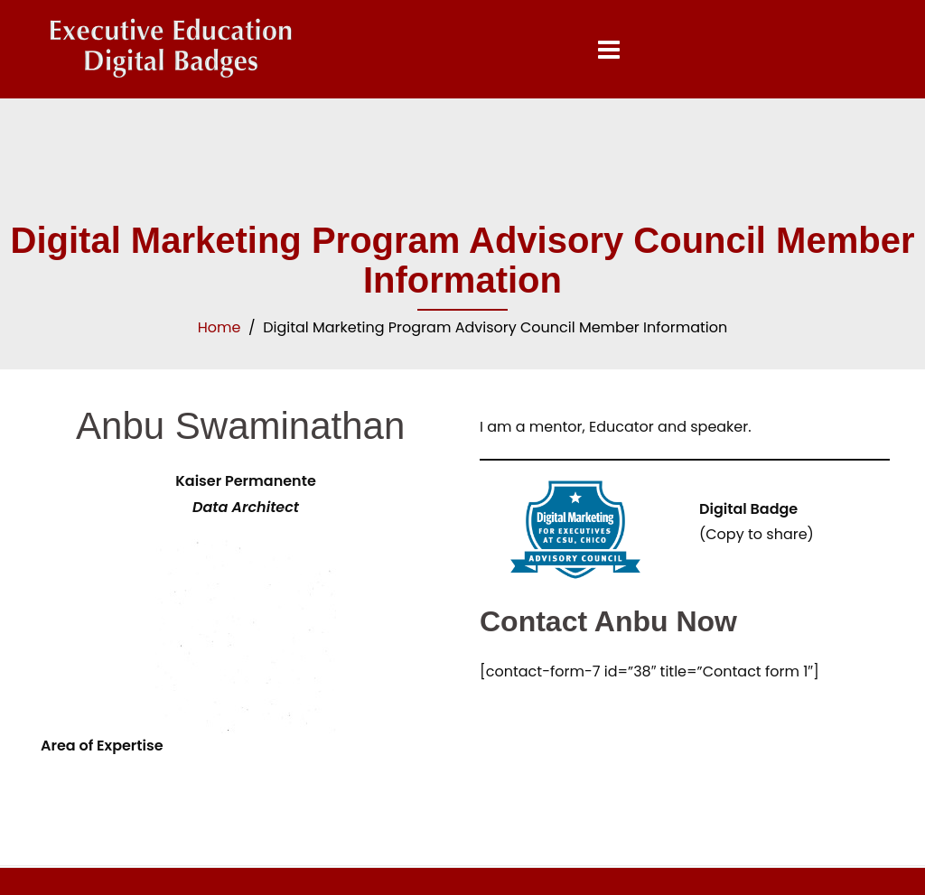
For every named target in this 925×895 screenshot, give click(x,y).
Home (219, 327)
